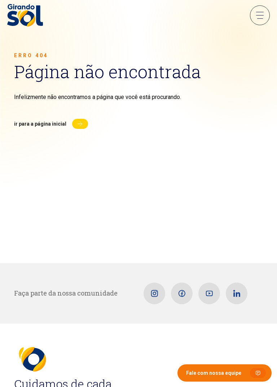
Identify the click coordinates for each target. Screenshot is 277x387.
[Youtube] (209, 293)
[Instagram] (154, 293)
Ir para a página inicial (40, 124)
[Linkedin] (236, 293)
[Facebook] (182, 293)
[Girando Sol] (25, 16)
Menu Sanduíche (260, 15)
